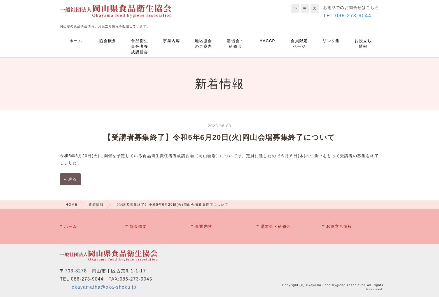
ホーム (75, 41)
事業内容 (171, 41)
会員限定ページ (299, 44)
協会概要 (107, 41)
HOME (71, 205)
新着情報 (96, 205)
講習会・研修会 (235, 44)
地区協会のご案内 (203, 44)
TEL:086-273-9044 (347, 15)
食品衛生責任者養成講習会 (139, 46)
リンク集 (331, 41)
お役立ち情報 (363, 44)
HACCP (267, 41)
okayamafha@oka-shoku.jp (104, 287)
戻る (70, 179)
